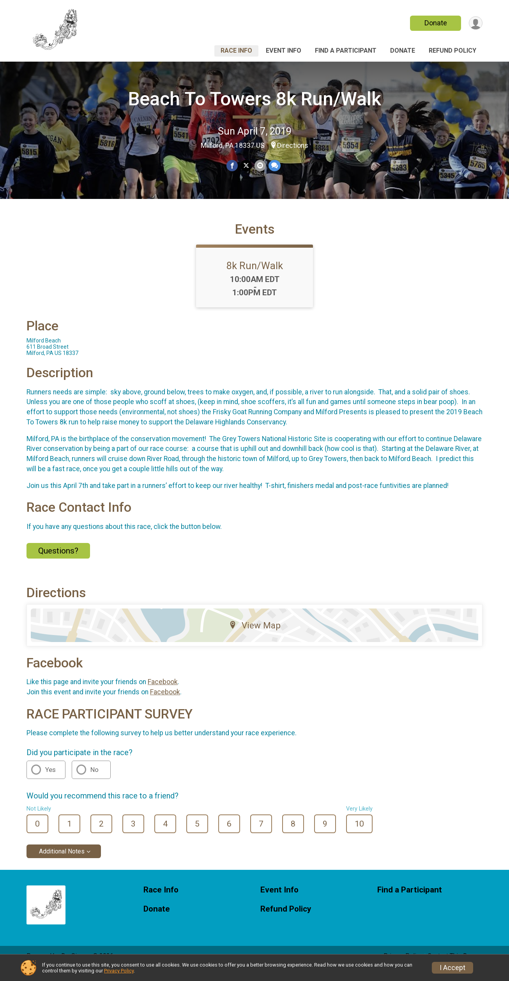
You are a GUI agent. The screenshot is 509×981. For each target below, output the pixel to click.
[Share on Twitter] (246, 166)
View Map (255, 636)
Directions (292, 145)
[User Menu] (475, 23)
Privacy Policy (119, 971)
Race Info (236, 50)
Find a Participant (345, 50)
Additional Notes (62, 862)
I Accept (452, 968)
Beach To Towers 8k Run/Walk (254, 99)
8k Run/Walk (254, 276)
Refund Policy (452, 50)
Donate (435, 23)
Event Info (283, 50)
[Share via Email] (259, 166)
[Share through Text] (274, 166)
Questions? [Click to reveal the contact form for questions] (58, 561)
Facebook (163, 693)
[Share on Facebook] (232, 166)
